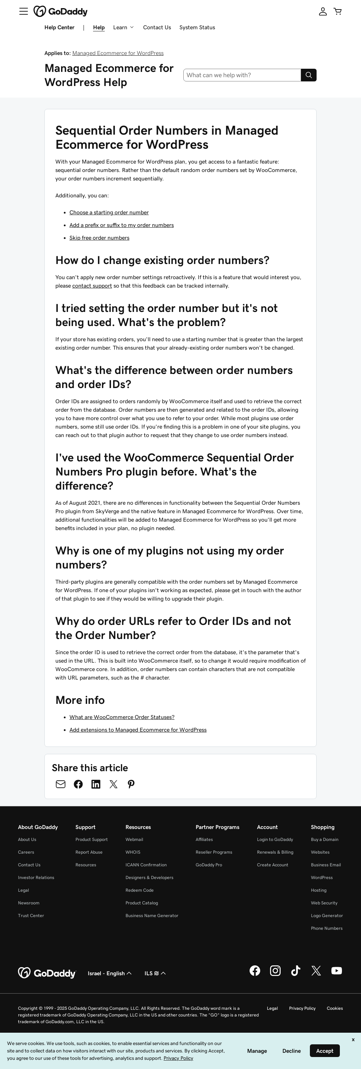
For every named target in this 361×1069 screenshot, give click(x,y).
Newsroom (28, 903)
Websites (320, 852)
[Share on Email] (60, 784)
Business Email (326, 864)
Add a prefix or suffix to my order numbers (121, 225)
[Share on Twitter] (113, 784)
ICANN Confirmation (146, 864)
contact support (92, 285)
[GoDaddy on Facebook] (255, 975)
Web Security (324, 903)
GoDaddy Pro (209, 864)
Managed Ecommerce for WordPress (118, 53)
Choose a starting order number (109, 212)
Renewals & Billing (275, 852)
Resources (85, 864)
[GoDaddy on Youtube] (336, 975)
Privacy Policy (302, 1008)
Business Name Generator (152, 915)
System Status (197, 27)
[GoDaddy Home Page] (47, 973)
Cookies (335, 1008)
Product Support (91, 839)
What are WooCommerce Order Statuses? (122, 717)
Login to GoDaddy (275, 839)
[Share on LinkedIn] (96, 784)
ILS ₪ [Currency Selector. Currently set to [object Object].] (156, 973)
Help (99, 27)
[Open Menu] (21, 11)
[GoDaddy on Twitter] (316, 975)
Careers (26, 852)
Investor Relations (36, 877)
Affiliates (204, 839)
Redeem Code (140, 890)
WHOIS (133, 852)
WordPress (322, 877)
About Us (27, 839)
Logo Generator (327, 915)
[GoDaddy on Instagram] (275, 975)
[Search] (309, 75)
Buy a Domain (324, 839)
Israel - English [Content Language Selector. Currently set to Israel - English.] (110, 973)
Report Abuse (89, 852)
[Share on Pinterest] (131, 784)
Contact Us (157, 27)
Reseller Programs (214, 852)
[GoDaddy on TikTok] (295, 975)
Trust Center (31, 915)
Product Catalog (142, 903)
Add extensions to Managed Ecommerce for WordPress (138, 729)
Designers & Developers (149, 877)
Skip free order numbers (99, 237)
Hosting (318, 890)
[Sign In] (323, 11)
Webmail (134, 839)
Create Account (272, 864)
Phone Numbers (327, 928)
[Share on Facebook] (78, 784)
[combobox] (242, 75)
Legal (23, 890)
